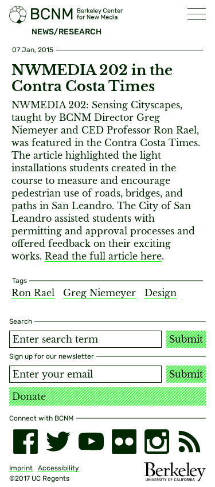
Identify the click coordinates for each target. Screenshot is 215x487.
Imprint (21, 468)
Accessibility (58, 468)
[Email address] (85, 374)
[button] (196, 14)
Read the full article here (103, 256)
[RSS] (189, 441)
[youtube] (91, 441)
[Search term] (85, 339)
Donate (29, 396)
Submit (186, 339)
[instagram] (156, 441)
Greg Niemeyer (99, 293)
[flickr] (124, 441)
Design (160, 293)
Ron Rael (32, 293)
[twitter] (58, 441)
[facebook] (25, 441)
